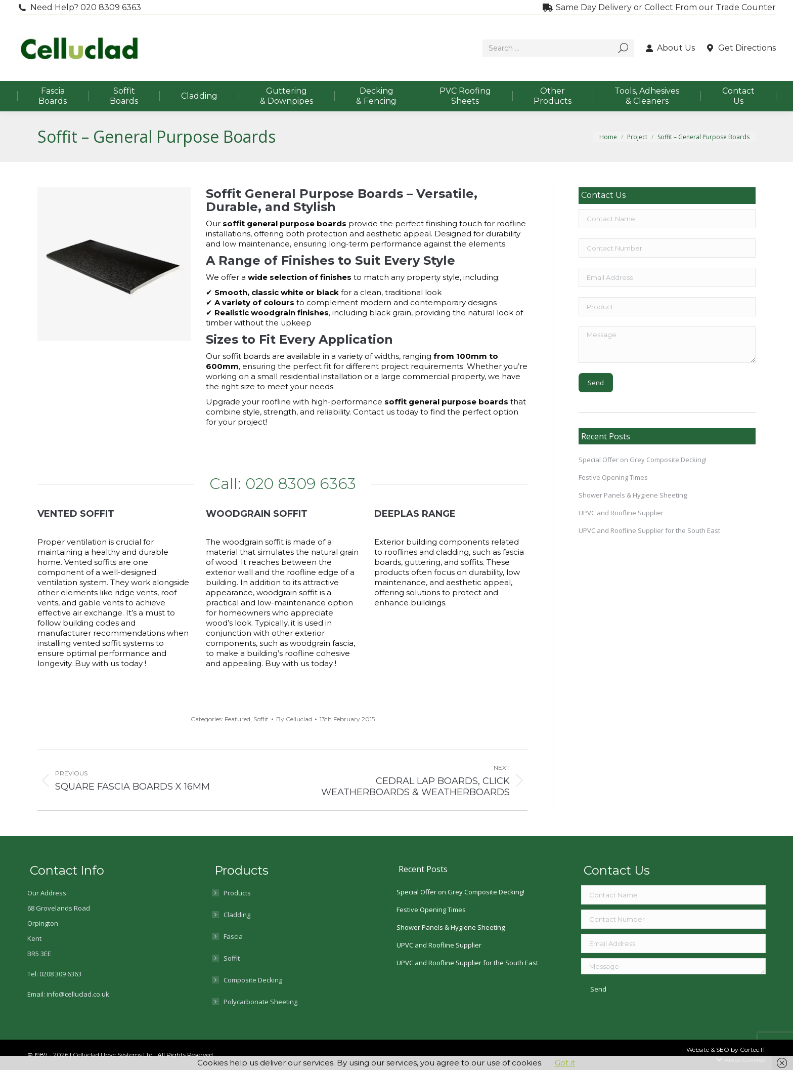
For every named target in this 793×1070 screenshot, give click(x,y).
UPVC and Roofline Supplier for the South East (649, 530)
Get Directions (740, 48)
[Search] (558, 48)
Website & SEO (708, 1049)
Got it (565, 1062)
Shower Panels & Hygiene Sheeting (633, 495)
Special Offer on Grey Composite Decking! (643, 459)
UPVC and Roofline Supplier (621, 512)
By (294, 719)
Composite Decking (253, 979)
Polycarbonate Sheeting (260, 1001)
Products (237, 892)
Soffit (261, 719)
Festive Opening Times (613, 477)
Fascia (233, 936)
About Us (669, 48)
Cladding (237, 914)
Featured (237, 719)
